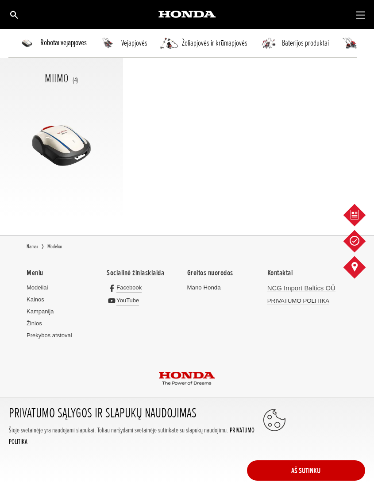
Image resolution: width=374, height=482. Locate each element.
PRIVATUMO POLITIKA (297, 300)
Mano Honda (203, 287)
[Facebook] (126, 287)
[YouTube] (125, 300)
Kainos (35, 299)
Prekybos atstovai (49, 335)
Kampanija (40, 311)
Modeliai (37, 287)
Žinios (34, 323)
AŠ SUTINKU (329, 447)
